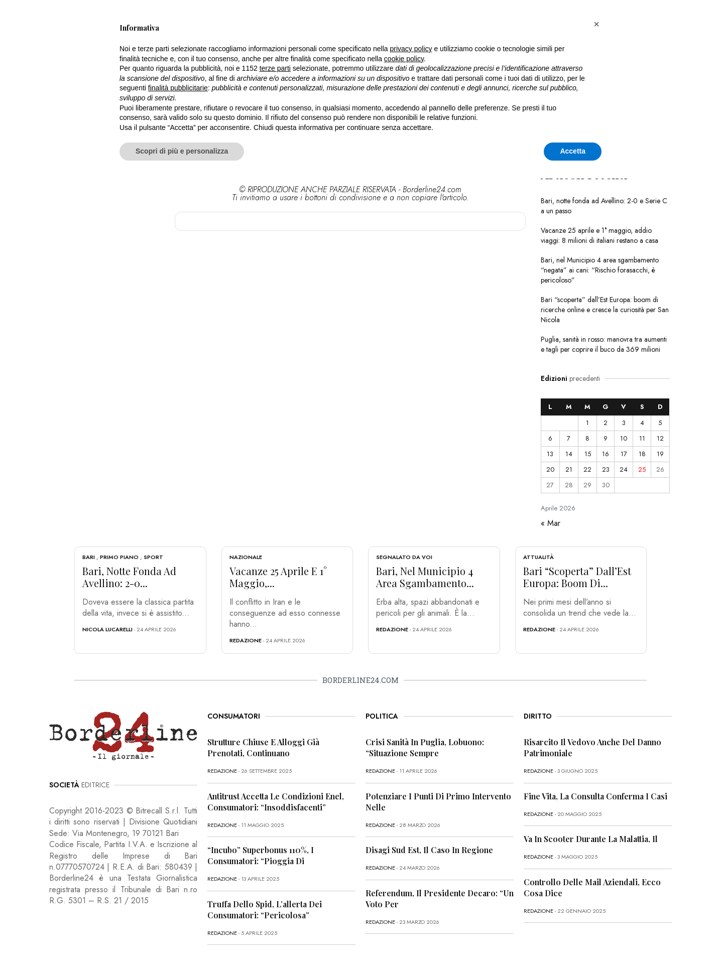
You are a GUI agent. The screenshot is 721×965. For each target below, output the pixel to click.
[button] (596, 24)
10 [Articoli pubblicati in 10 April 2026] (623, 438)
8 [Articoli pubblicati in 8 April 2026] (587, 438)
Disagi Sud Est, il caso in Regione (429, 850)
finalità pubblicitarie (178, 88)
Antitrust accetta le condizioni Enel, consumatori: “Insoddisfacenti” (275, 801)
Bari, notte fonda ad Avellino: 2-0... (129, 577)
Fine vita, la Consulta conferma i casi (595, 796)
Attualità (538, 557)
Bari (88, 557)
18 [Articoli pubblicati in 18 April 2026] (642, 454)
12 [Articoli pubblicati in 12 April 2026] (660, 438)
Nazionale (245, 557)
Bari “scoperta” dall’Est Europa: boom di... (577, 577)
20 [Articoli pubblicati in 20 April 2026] (550, 469)
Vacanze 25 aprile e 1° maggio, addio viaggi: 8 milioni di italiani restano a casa (599, 235)
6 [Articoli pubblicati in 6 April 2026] (550, 438)
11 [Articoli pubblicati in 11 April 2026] (642, 438)
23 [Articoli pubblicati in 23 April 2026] (606, 469)
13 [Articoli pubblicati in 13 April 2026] (550, 454)
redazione (245, 640)
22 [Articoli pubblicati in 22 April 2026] (587, 469)
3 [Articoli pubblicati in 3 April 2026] (624, 423)
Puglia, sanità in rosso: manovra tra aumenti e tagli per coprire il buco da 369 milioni (604, 344)
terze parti (275, 68)
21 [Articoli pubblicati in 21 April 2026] (568, 469)
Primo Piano (119, 557)
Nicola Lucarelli (107, 629)
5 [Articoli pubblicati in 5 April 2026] (660, 423)
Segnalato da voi (404, 557)
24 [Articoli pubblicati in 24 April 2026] (624, 469)
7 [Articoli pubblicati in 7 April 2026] (568, 438)
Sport (153, 557)
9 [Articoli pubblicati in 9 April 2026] (606, 438)
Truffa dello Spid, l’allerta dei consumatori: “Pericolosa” (264, 909)
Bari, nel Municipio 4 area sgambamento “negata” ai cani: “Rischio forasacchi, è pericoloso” (600, 270)
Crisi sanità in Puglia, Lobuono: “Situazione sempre (425, 747)
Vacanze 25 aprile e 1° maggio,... (278, 577)
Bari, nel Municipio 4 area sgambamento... (425, 577)
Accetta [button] (572, 151)
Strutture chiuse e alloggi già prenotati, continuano (263, 747)
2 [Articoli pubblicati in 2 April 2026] (606, 423)
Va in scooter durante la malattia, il (591, 839)
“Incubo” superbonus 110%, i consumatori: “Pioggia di (260, 855)
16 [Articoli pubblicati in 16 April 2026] (605, 454)
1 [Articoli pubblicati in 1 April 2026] (587, 423)
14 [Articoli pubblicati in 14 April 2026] (568, 454)
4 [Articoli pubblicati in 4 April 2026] (642, 423)
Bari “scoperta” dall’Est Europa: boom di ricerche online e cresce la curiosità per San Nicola (605, 310)
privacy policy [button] (411, 49)
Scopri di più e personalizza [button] (182, 151)
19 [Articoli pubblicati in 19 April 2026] (660, 454)
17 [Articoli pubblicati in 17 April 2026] (624, 454)
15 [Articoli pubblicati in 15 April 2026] (587, 454)
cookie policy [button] (404, 59)
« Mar (550, 523)
